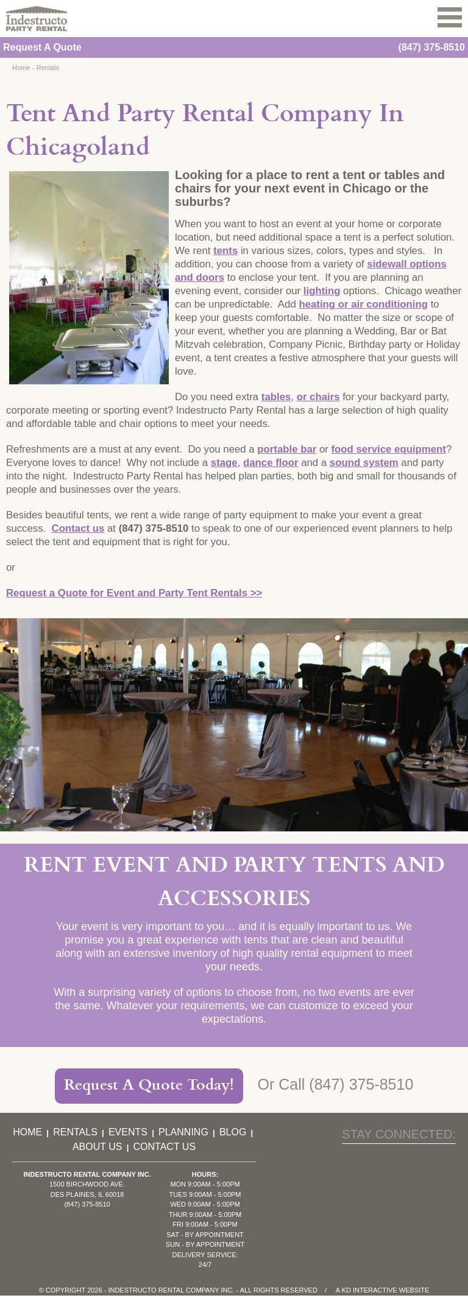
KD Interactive (369, 1290)
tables (276, 397)
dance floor (270, 462)
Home (21, 67)
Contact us (78, 528)
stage (224, 462)
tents (225, 250)
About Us (97, 1146)
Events (127, 1132)
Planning (183, 1132)
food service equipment (389, 449)
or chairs (318, 397)
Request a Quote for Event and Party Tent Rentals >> (134, 593)
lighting (322, 291)
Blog (232, 1132)
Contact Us (164, 1146)
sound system (364, 462)
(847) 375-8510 (432, 47)
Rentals (48, 67)
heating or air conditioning (363, 304)
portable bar (286, 449)
